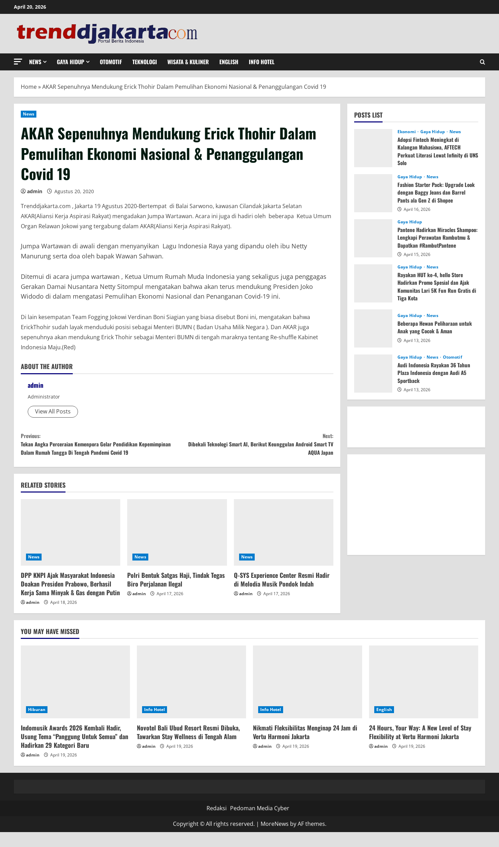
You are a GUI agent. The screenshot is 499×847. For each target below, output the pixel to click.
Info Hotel (261, 62)
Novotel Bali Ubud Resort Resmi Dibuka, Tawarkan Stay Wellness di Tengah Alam (188, 747)
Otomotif (111, 62)
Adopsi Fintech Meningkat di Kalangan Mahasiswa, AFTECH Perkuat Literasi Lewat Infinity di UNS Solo (434, 151)
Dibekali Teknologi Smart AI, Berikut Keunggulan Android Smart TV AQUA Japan (255, 446)
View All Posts (53, 411)
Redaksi (217, 823)
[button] (18, 62)
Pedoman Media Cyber (259, 823)
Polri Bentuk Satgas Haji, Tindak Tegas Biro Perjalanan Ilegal (176, 594)
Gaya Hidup (70, 62)
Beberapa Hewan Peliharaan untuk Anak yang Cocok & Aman (435, 327)
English (228, 62)
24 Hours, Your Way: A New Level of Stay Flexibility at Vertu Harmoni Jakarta (420, 747)
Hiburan (36, 724)
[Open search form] (482, 62)
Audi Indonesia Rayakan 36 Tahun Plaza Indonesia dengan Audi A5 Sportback (434, 373)
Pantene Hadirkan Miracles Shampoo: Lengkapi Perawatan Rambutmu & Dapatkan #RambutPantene (431, 241)
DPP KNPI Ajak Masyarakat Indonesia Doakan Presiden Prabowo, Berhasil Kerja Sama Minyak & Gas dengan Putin (70, 598)
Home (29, 87)
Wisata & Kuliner (188, 62)
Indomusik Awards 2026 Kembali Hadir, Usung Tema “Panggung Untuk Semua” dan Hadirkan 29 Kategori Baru (74, 751)
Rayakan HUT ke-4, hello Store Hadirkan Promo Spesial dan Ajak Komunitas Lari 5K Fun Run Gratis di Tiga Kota (435, 286)
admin (34, 191)
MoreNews (275, 838)
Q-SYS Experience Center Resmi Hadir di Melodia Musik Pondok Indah (282, 594)
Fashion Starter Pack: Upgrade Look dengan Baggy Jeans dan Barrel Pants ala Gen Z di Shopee (437, 192)
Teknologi (144, 62)
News (35, 62)
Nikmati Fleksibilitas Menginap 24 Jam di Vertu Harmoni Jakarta (305, 747)
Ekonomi (407, 132)
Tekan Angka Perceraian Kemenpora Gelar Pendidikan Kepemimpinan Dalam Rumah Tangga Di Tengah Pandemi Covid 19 (99, 451)
